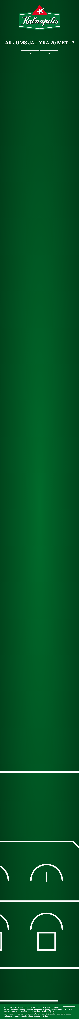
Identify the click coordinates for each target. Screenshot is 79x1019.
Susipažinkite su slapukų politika (33, 1016)
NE (49, 53)
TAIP (30, 53)
